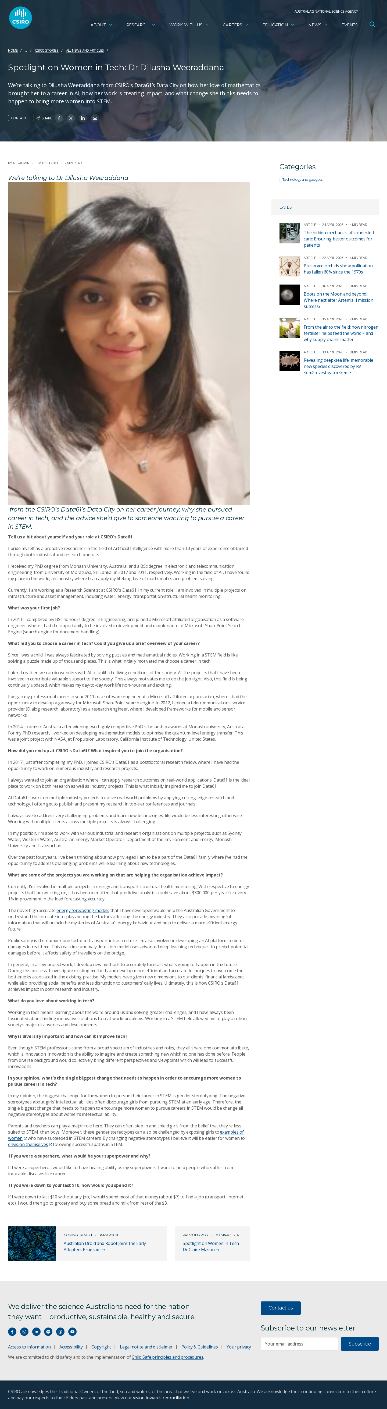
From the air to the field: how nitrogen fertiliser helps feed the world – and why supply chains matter (341, 333)
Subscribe (360, 1344)
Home (13, 50)
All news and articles (85, 50)
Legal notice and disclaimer (146, 1347)
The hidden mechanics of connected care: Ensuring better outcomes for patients (339, 239)
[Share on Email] (95, 118)
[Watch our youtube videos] (72, 1332)
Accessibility (71, 1347)
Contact (18, 118)
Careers (236, 25)
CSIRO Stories (47, 50)
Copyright (101, 1347)
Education (278, 25)
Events (350, 25)
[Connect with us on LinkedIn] (36, 1332)
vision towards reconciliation (161, 1398)
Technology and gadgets (302, 179)
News (318, 25)
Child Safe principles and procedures (167, 1357)
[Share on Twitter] (71, 118)
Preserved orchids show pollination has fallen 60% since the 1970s (338, 269)
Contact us (280, 1308)
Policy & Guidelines (199, 1347)
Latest (287, 207)
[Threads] (60, 1332)
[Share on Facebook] (59, 118)
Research (141, 25)
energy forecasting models (82, 910)
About (102, 25)
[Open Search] (372, 25)
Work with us (189, 25)
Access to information (29, 1347)
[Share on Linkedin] (83, 118)
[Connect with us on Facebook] (12, 1332)
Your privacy (239, 1347)
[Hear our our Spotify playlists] (48, 1332)
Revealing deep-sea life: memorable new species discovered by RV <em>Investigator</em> (338, 366)
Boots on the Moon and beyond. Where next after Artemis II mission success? (338, 300)
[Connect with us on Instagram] (24, 1332)
